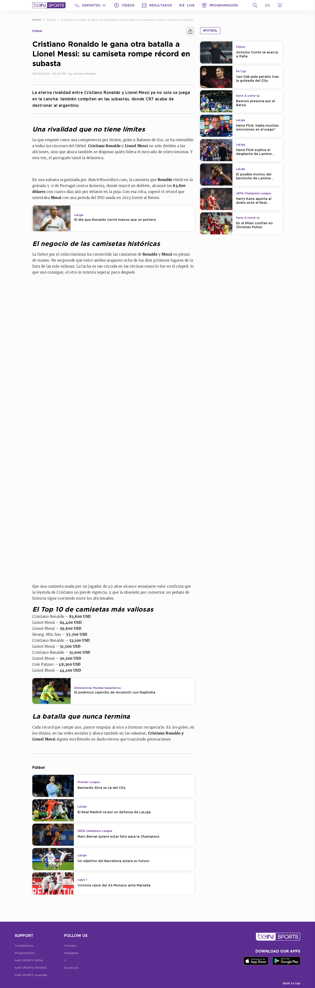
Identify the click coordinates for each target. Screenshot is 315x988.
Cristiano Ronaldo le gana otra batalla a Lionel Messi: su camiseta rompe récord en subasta (127, 19)
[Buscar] (255, 5)
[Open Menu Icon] (280, 5)
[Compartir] (190, 31)
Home (36, 19)
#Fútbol (210, 30)
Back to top (291, 983)
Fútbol (51, 19)
